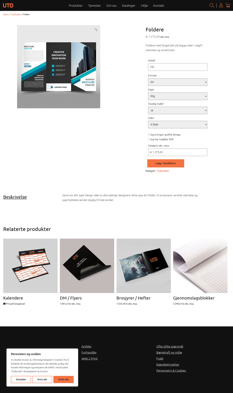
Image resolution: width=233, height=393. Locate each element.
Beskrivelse (15, 197)
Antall (151, 60)
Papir (151, 89)
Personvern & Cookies (171, 370)
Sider (151, 117)
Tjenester (94, 5)
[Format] (177, 82)
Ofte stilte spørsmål (169, 346)
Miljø (144, 5)
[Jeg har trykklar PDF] (149, 139)
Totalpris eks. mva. (158, 145)
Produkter (76, 5)
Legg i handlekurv (166, 163)
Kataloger (128, 5)
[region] (42, 367)
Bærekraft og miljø (169, 352)
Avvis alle (42, 379)
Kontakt (158, 5)
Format (152, 75)
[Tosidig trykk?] (177, 110)
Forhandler (89, 352)
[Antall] (177, 67)
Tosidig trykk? (156, 103)
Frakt (159, 358)
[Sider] (177, 124)
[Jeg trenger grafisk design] (149, 134)
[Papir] (177, 96)
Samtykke (21, 379)
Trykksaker (16, 14)
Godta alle (63, 379)
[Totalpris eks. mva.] (177, 152)
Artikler (87, 346)
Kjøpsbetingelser (167, 364)
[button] (96, 30)
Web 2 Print (90, 358)
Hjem (6, 14)
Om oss (111, 5)
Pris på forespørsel (14, 303)
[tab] (31, 197)
